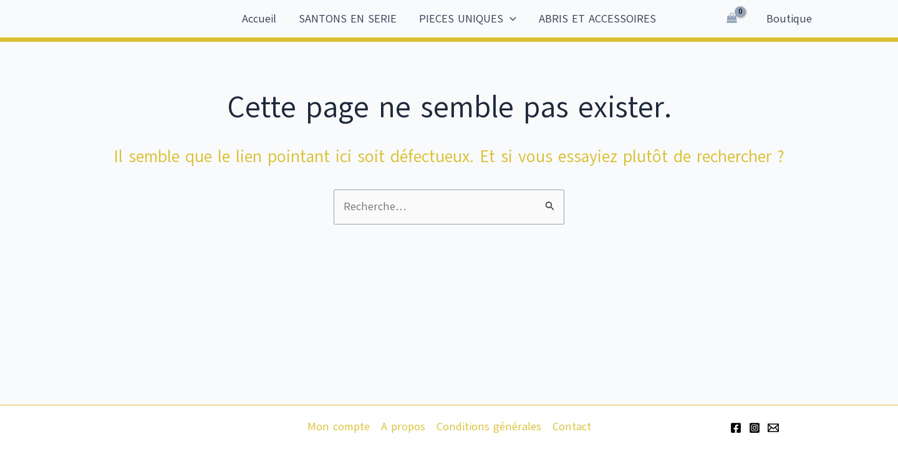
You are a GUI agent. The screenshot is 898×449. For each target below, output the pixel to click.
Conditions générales (489, 426)
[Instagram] (754, 427)
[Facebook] (735, 427)
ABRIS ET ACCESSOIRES (597, 18)
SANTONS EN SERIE (348, 18)
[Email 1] (773, 427)
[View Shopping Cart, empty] (732, 18)
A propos (403, 426)
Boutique (789, 18)
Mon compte (338, 426)
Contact (572, 426)
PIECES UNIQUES (467, 18)
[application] (509, 18)
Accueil (259, 18)
